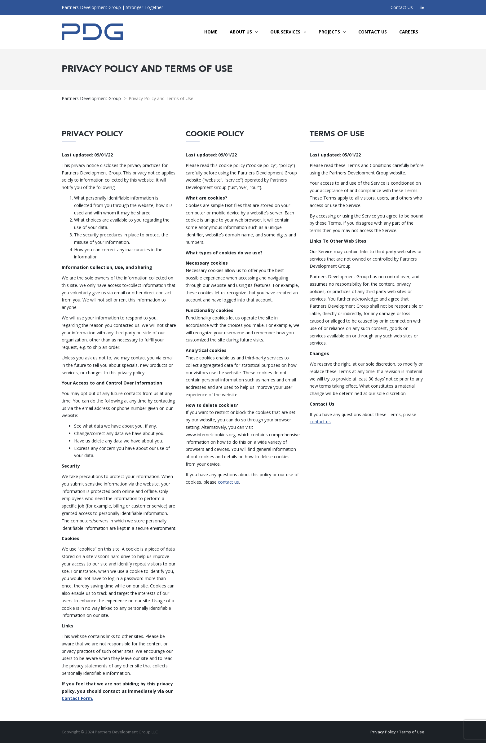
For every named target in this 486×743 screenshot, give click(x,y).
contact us (228, 482)
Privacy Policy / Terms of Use (397, 732)
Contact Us (402, 7)
